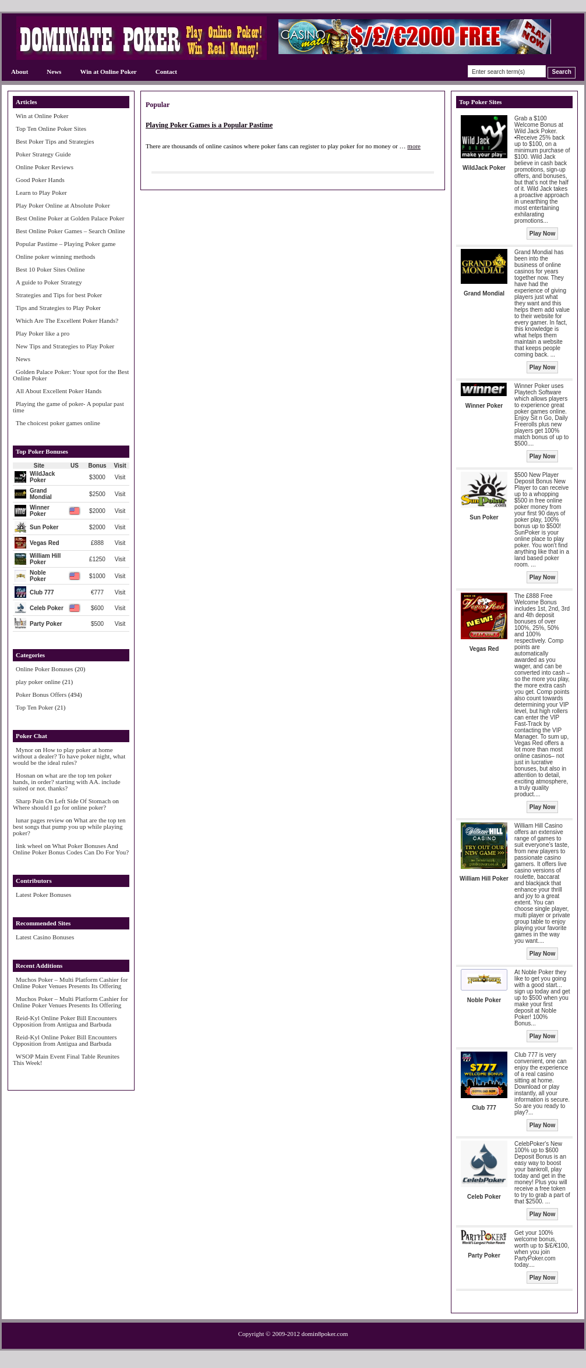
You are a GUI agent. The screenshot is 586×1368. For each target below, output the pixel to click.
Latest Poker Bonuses (43, 894)
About (19, 71)
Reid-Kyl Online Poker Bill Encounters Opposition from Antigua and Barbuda (65, 1021)
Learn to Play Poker (41, 192)
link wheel (29, 845)
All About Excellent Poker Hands (58, 390)
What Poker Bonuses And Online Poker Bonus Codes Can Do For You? (71, 849)
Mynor (24, 749)
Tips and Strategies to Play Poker (58, 307)
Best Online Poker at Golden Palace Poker (70, 218)
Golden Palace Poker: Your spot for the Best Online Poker (71, 375)
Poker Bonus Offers (41, 694)
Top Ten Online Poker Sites (51, 128)
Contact (166, 71)
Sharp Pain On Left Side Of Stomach (63, 800)
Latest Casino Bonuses (45, 937)
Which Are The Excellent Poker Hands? (67, 320)
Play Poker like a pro (42, 333)
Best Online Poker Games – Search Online (70, 230)
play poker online (38, 681)
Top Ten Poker (34, 707)
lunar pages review (40, 820)
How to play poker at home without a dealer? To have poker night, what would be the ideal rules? (69, 756)
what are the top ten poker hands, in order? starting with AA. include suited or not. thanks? (67, 782)
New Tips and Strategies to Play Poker (65, 346)
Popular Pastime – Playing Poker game (65, 243)
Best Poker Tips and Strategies (55, 141)
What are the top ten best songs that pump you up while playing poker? (69, 826)
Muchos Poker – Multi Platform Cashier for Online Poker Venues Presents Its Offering (70, 982)
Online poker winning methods (56, 256)
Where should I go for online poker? (59, 807)
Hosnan (26, 775)
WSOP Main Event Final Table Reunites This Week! (66, 1059)
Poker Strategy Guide (43, 154)
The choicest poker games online (58, 422)
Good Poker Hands (40, 179)
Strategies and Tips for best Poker (59, 294)
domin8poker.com (325, 1333)
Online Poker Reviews (44, 166)
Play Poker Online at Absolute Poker (63, 205)
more (414, 145)
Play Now (542, 233)
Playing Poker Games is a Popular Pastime (209, 125)
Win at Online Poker (108, 71)
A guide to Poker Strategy (49, 282)
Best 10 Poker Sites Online (50, 269)
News (54, 71)
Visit (120, 477)
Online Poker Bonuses (44, 668)
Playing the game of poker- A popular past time (68, 407)
